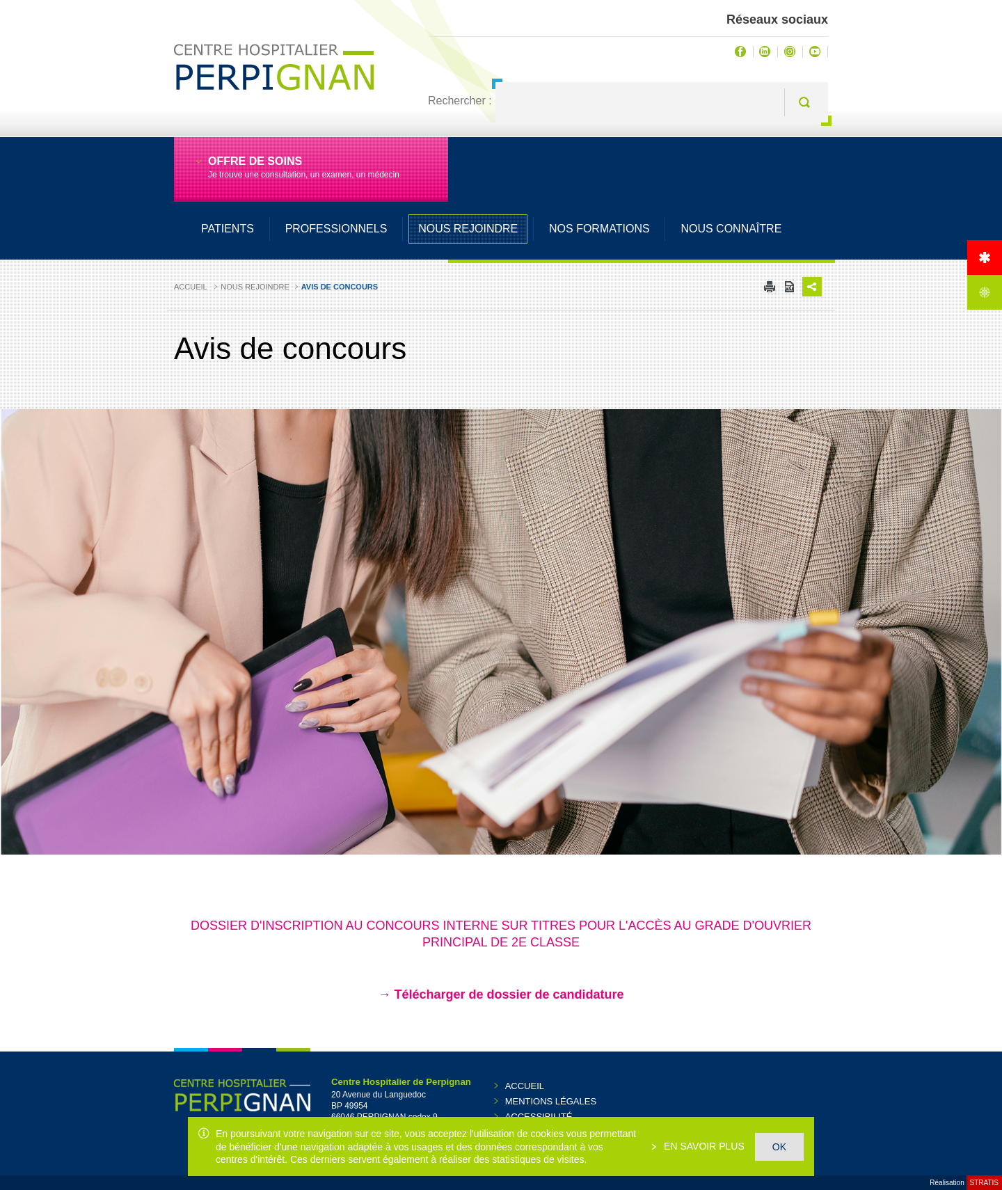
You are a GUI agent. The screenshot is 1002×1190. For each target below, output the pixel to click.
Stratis (984, 1183)
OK (779, 1146)
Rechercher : (460, 100)
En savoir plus (703, 1146)
